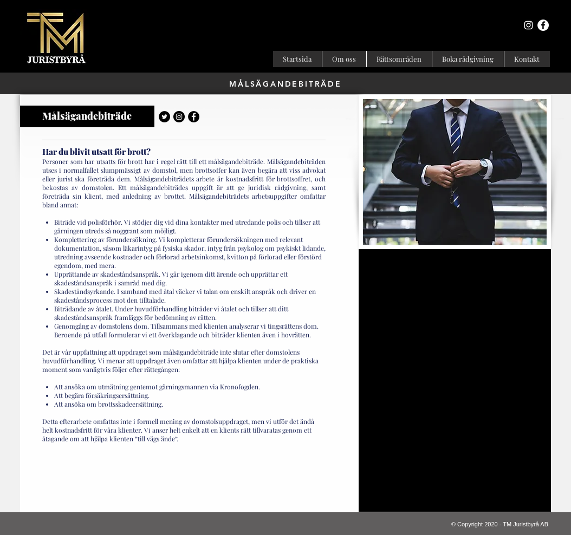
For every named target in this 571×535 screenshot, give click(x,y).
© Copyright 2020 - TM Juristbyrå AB (499, 524)
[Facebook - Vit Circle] (543, 25)
